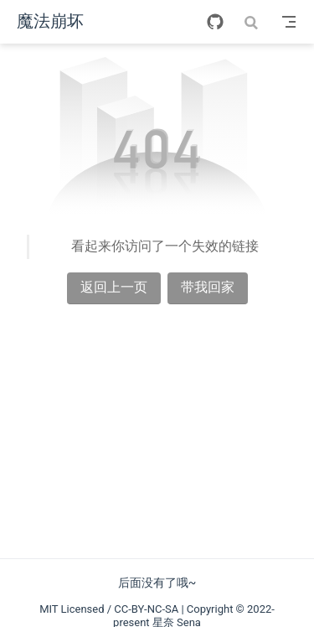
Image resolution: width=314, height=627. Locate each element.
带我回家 (207, 287)
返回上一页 (113, 287)
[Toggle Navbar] (289, 22)
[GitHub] (215, 21)
